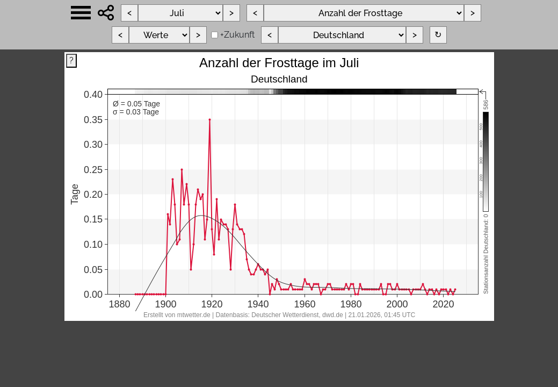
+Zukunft (237, 35)
